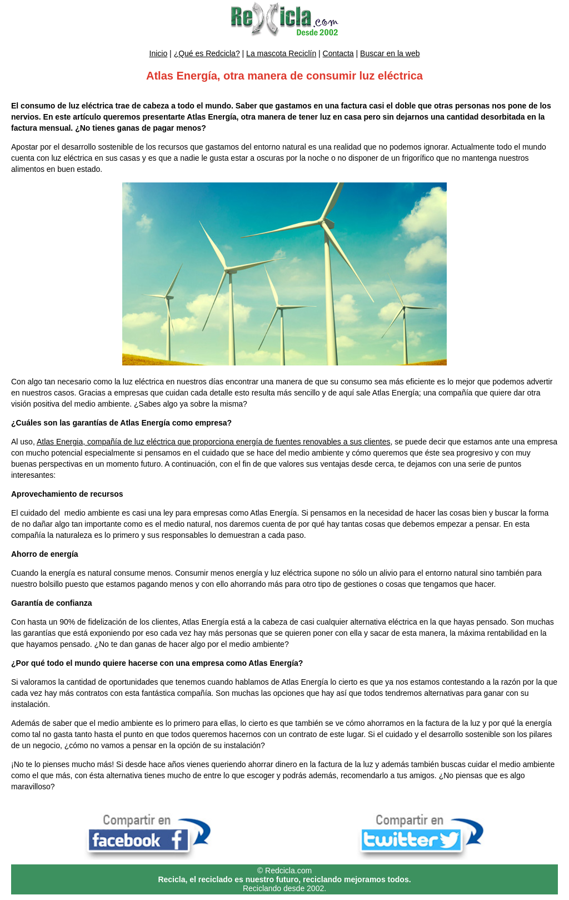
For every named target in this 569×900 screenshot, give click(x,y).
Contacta (338, 53)
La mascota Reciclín (281, 53)
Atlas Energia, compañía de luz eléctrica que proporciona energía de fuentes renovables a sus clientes (214, 441)
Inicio (158, 53)
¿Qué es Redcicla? (207, 53)
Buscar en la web (390, 53)
